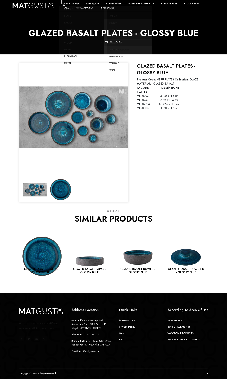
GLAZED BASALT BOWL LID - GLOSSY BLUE (186, 270)
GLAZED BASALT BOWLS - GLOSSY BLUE (137, 270)
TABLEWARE (174, 320)
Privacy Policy (127, 327)
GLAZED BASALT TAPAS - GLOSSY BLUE (89, 270)
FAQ (121, 339)
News (122, 333)
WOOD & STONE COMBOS (183, 339)
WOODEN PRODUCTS (180, 333)
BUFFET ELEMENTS (178, 327)
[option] (73, 117)
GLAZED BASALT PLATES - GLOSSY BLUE (41, 270)
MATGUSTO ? (127, 320)
